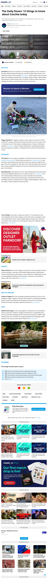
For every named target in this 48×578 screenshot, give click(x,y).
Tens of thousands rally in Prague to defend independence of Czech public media (38, 571)
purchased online (36, 160)
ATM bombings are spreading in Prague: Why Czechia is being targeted (7, 556)
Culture (20, 6)
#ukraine (4, 400)
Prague (14, 6)
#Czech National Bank (15, 393)
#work (12, 400)
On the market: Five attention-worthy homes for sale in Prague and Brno (23, 505)
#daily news (5, 397)
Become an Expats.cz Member (16, 88)
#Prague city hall (36, 397)
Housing (40, 6)
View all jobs (24, 538)
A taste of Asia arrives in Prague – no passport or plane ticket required (8, 505)
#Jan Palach (25, 397)
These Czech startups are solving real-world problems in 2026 (38, 522)
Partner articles (24, 490)
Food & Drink (26, 6)
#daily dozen (38, 393)
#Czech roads (27, 393)
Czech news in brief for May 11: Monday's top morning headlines (23, 437)
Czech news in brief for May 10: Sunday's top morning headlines (23, 455)
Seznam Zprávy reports (8, 160)
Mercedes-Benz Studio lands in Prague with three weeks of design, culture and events (23, 522)
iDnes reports (38, 174)
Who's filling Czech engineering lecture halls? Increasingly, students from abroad (7, 438)
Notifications (28, 62)
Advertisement (44, 224)
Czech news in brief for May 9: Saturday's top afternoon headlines (38, 455)
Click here (37, 417)
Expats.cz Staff (15, 23)
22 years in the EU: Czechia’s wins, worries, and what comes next (24, 556)
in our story (22, 278)
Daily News (7, 6)
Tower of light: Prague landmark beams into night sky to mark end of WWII (39, 556)
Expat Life (34, 6)
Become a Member (39, 89)
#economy (15, 397)
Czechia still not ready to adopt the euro (23, 259)
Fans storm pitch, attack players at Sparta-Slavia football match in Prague (7, 455)
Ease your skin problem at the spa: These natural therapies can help (39, 505)
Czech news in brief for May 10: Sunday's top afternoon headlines (38, 437)
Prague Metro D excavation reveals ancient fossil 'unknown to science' (23, 570)
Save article (19, 62)
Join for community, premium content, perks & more (17, 91)
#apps (3, 393)
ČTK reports (25, 75)
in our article (11, 223)
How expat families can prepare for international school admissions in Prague (8, 522)
